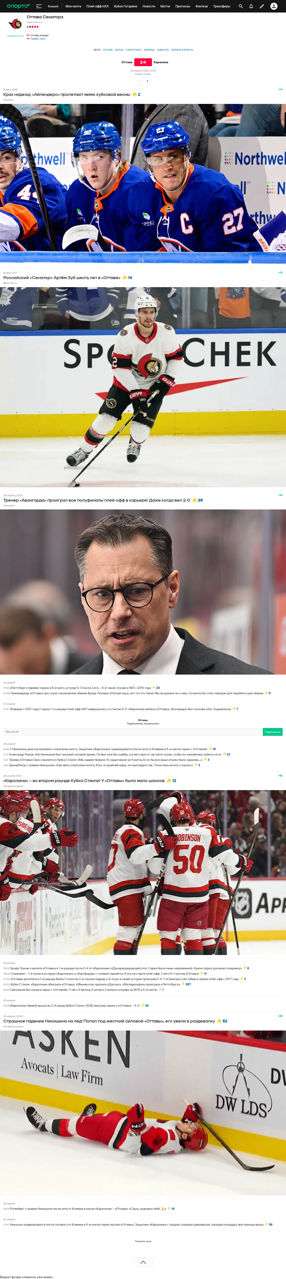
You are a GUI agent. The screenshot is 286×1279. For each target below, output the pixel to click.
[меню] (39, 6)
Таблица (149, 49)
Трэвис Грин (38, 38)
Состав (108, 49)
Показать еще (143, 1241)
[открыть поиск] (241, 6)
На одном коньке (13, 786)
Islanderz (8, 99)
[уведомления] (251, 6)
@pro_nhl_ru (10, 282)
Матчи (119, 49)
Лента (97, 49)
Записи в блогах (182, 49)
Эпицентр (9, 505)
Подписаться (15, 36)
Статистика (133, 49)
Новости (163, 49)
